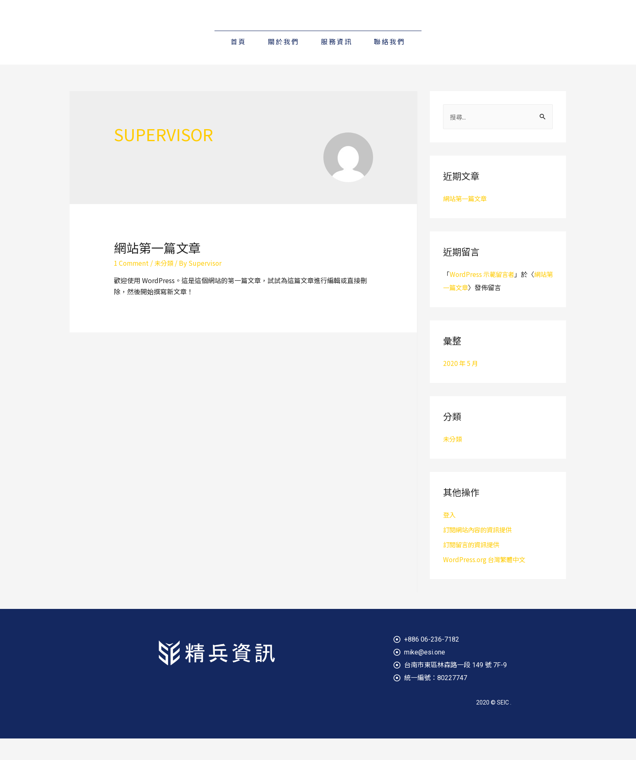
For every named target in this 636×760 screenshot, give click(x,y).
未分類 (166, 284)
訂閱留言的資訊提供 (473, 566)
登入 (449, 536)
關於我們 (283, 63)
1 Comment (132, 284)
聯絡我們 (389, 63)
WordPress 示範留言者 (483, 296)
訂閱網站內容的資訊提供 (479, 551)
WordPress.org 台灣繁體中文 (486, 581)
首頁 (238, 63)
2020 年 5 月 (461, 385)
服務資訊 (336, 63)
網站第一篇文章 (157, 269)
